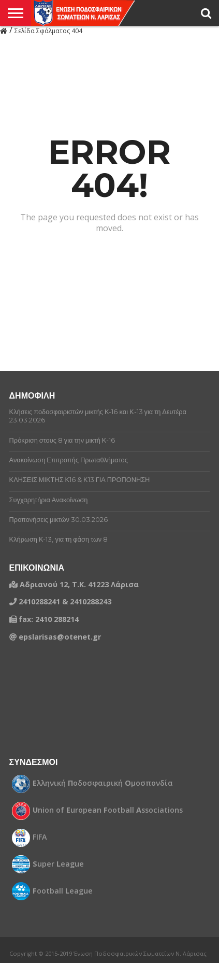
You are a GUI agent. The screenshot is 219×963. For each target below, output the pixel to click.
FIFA (40, 837)
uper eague (58, 864)
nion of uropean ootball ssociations (108, 810)
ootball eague (63, 891)
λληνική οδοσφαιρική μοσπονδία (103, 783)
